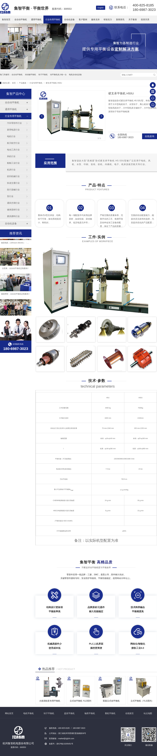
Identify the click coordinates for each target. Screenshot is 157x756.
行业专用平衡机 (53, 19)
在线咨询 (149, 136)
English (101, 8)
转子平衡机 (43, 75)
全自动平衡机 (20, 19)
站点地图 (148, 713)
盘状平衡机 (69, 713)
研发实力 (108, 19)
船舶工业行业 (13, 163)
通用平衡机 (36, 19)
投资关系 (145, 19)
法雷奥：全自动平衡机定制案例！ (15, 269)
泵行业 (10, 196)
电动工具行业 (13, 150)
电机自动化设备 (75, 75)
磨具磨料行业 (13, 216)
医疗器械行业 (13, 190)
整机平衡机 (110, 713)
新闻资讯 (120, 19)
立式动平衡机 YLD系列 (80, 701)
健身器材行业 (13, 210)
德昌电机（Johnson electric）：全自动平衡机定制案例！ (24, 244)
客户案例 (83, 19)
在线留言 (129, 713)
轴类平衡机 (90, 713)
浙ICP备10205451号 (64, 744)
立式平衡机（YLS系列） (142, 701)
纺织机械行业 (13, 176)
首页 (14, 83)
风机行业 (11, 156)
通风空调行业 (13, 203)
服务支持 (95, 19)
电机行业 (11, 136)
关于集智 (132, 19)
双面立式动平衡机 (111, 701)
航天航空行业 (13, 143)
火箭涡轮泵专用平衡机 (49, 701)
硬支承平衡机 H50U (54, 83)
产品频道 (23, 83)
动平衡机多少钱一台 (58, 75)
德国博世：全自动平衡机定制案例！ (15, 295)
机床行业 (11, 170)
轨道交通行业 (13, 183)
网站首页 (9, 713)
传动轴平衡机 (30, 75)
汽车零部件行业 (14, 123)
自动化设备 (69, 19)
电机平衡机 (28, 713)
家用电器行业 (13, 130)
